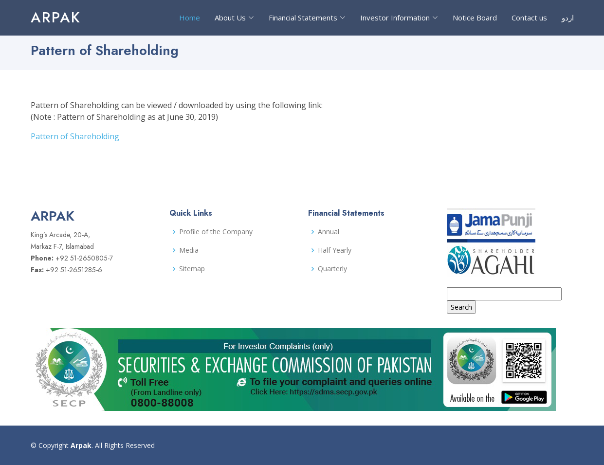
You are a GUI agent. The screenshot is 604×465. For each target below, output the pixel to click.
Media (189, 250)
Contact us (529, 17)
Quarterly (332, 268)
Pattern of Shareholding (75, 136)
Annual (328, 231)
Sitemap (192, 268)
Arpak (56, 17)
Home (189, 17)
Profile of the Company (216, 231)
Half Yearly (334, 250)
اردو (568, 17)
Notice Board (475, 17)
